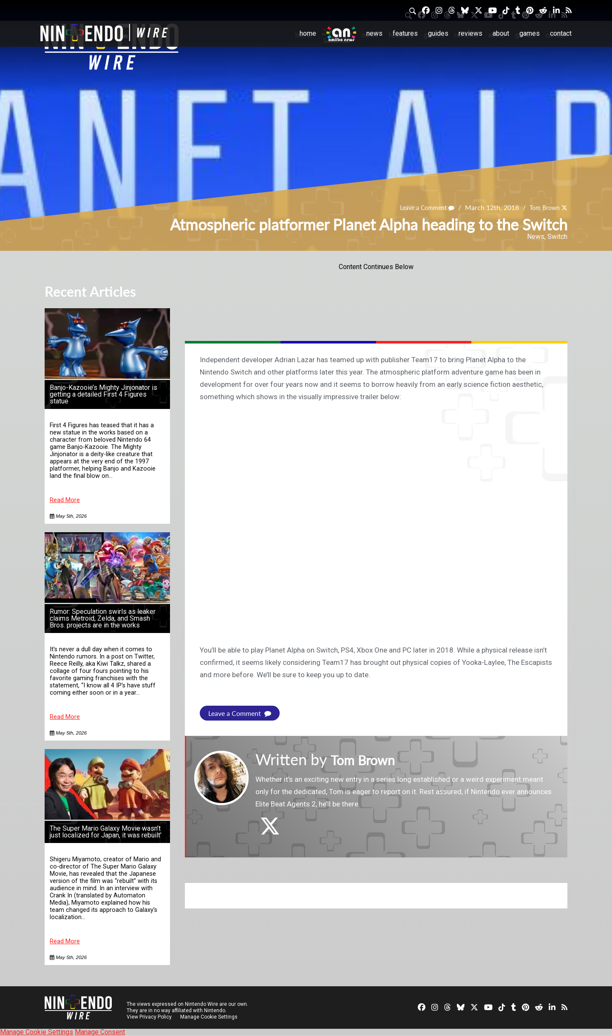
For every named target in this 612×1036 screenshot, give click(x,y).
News (374, 33)
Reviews (470, 33)
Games (529, 33)
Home (308, 33)
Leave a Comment (419, 208)
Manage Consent (100, 1032)
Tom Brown (542, 208)
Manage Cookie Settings (210, 1017)
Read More (65, 500)
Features (405, 33)
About (501, 33)
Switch (557, 237)
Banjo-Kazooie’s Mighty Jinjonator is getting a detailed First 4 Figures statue (103, 394)
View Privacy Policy (149, 1017)
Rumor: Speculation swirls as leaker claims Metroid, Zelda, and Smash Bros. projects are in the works (103, 618)
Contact (561, 33)
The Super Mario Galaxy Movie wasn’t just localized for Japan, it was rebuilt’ (106, 831)
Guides (438, 33)
